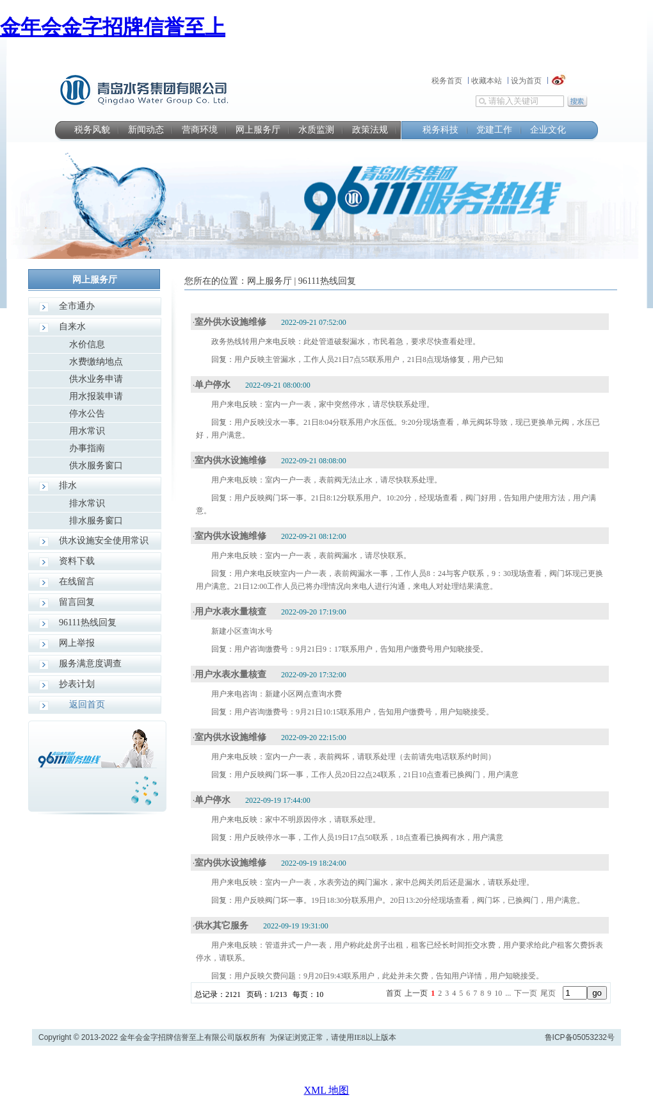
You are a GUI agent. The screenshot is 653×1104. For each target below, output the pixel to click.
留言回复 (77, 602)
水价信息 (87, 344)
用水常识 (87, 431)
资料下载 (77, 561)
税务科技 (440, 130)
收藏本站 (486, 80)
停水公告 (87, 413)
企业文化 (548, 130)
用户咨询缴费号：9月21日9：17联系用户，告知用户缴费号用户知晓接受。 (361, 649)
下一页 (525, 993)
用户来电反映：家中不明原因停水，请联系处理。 (295, 819)
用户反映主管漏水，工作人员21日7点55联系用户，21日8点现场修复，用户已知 (368, 359)
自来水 (72, 326)
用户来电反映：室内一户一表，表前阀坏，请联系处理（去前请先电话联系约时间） (353, 756)
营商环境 (200, 130)
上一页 (416, 993)
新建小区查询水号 (242, 631)
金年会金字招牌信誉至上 (112, 26)
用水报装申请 (96, 396)
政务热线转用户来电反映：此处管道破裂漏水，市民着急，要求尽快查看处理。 (345, 341)
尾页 (548, 993)
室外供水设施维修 (230, 322)
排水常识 (87, 503)
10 (498, 993)
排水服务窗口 (96, 520)
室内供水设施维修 (230, 460)
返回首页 (87, 704)
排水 (68, 485)
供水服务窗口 (96, 465)
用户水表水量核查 (230, 611)
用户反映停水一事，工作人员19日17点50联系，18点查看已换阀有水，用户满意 (368, 837)
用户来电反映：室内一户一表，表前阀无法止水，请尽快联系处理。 (326, 479)
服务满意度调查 (90, 663)
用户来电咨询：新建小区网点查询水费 (276, 693)
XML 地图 (327, 1090)
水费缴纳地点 (96, 362)
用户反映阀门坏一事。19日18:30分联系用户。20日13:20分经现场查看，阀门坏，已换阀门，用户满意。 (409, 900)
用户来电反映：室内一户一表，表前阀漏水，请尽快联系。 (311, 555)
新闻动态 (146, 130)
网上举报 (77, 643)
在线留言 (77, 581)
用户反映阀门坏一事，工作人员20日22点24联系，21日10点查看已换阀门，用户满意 (376, 774)
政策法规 (370, 130)
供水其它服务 (221, 925)
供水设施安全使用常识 (104, 540)
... (508, 993)
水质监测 (316, 130)
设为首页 (526, 80)
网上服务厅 (258, 130)
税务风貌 (92, 130)
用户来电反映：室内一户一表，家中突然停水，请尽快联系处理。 (322, 404)
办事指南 (87, 448)
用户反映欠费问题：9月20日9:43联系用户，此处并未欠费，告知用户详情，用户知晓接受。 (389, 975)
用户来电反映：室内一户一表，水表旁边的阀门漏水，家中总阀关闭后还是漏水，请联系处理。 (372, 882)
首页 (393, 993)
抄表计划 (77, 684)
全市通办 (77, 306)
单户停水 (212, 385)
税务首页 (446, 80)
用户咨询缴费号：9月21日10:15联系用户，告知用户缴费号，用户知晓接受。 (364, 711)
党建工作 (494, 130)
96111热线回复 (88, 622)
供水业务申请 (96, 379)
